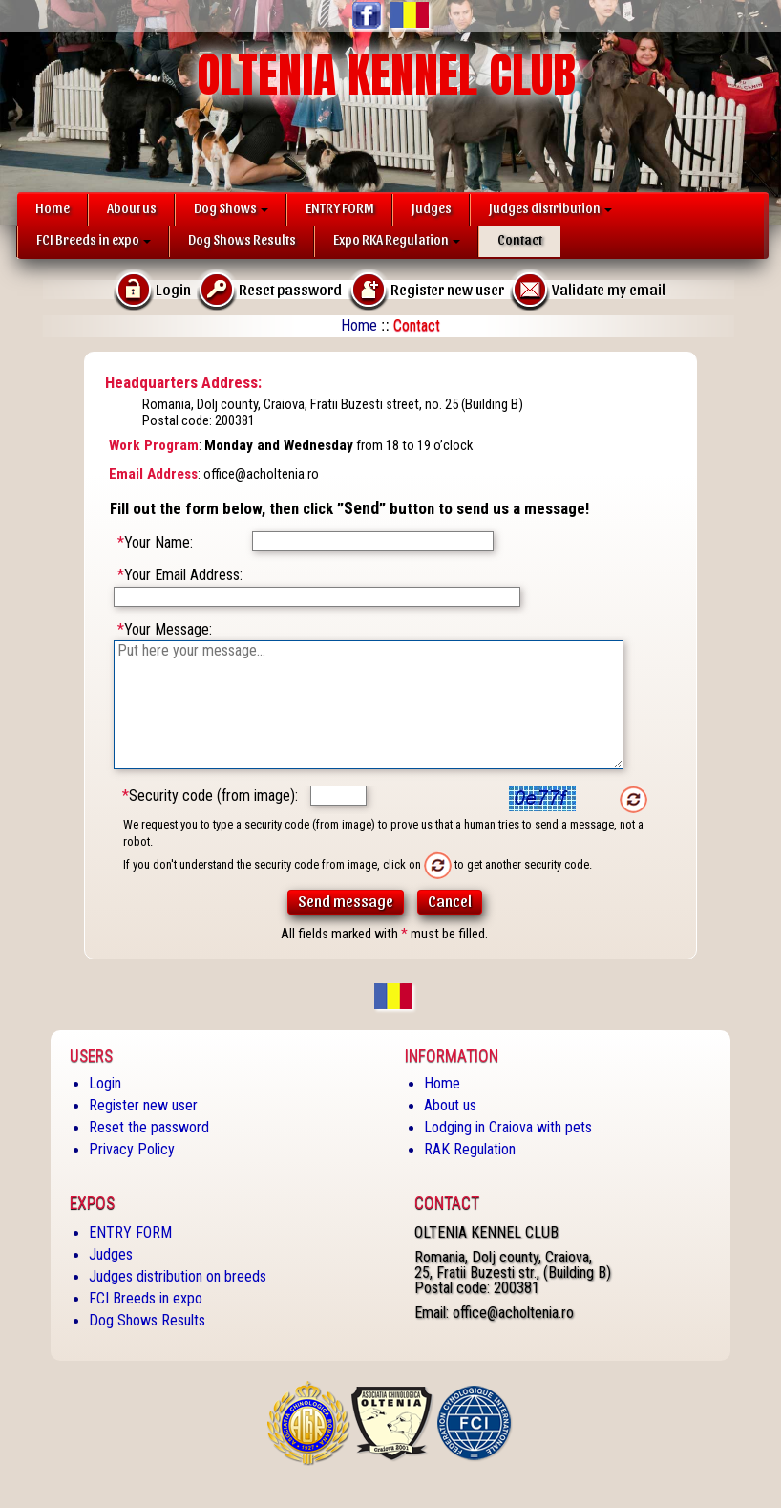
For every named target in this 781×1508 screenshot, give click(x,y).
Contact (519, 239)
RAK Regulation (470, 1149)
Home (52, 208)
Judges (432, 208)
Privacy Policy (132, 1149)
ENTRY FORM (340, 208)
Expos (92, 1203)
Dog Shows (231, 208)
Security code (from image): (210, 795)
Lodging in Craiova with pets (508, 1127)
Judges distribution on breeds (177, 1276)
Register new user (143, 1105)
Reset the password (149, 1127)
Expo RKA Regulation (396, 239)
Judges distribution (550, 208)
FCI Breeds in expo (93, 239)
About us (132, 208)
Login (105, 1083)
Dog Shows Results (242, 239)
